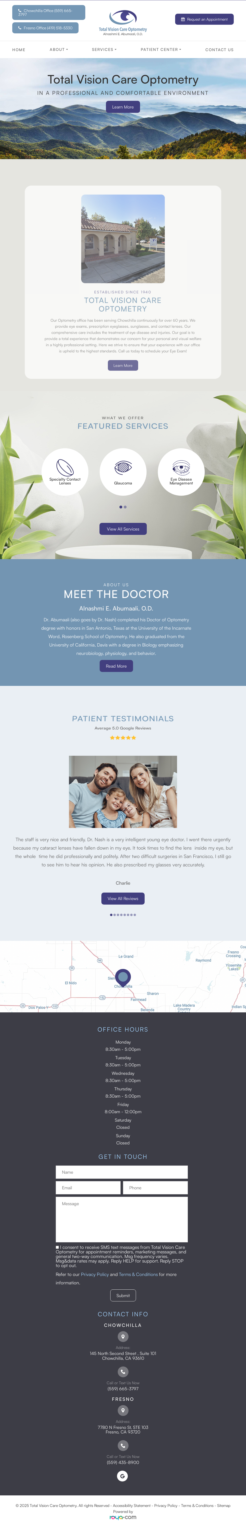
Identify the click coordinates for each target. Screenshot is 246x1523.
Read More (99, 666)
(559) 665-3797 (123, 1388)
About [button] (59, 49)
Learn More (123, 106)
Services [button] (104, 49)
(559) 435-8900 (123, 1462)
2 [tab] (125, 507)
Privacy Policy (95, 1274)
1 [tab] (120, 507)
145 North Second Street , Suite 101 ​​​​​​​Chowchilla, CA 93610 (123, 1355)
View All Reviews (123, 898)
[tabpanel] (65, 472)
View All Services (123, 529)
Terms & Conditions (138, 1274)
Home (18, 49)
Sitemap (223, 1505)
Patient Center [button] (161, 49)
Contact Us (219, 49)
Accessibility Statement (132, 1505)
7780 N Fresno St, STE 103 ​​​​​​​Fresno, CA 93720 (123, 1429)
